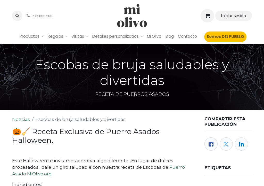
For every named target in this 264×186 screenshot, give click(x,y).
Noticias (21, 119)
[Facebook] (211, 144)
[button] (17, 16)
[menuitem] (32, 37)
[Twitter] (226, 144)
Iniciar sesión (233, 15)
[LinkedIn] (241, 144)
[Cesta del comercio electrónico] (207, 16)
